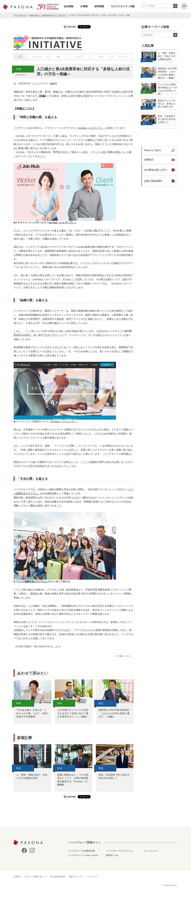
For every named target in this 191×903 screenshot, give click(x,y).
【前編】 (42, 96)
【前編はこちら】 (24, 108)
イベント (123, 56)
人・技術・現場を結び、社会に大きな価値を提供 (166, 56)
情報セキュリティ (76, 877)
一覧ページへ (123, 656)
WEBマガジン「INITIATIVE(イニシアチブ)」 (48, 15)
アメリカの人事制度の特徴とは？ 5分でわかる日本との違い (167, 89)
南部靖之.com (112, 855)
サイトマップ (93, 877)
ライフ (79, 56)
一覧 (19, 56)
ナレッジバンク (151, 851)
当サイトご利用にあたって (36, 877)
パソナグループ (20, 15)
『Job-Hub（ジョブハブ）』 (61, 222)
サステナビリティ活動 (123, 6)
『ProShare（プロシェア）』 (63, 421)
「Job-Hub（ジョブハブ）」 (90, 128)
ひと (101, 56)
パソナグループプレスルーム (119, 851)
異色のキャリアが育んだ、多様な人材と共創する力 (166, 103)
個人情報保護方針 (57, 877)
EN (184, 6)
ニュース (37, 56)
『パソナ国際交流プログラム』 (31, 581)
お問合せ (17, 877)
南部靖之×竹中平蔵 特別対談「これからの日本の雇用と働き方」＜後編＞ (167, 73)
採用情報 (99, 6)
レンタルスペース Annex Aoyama (83, 855)
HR (58, 56)
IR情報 (84, 6)
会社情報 (68, 6)
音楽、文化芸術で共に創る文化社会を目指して (166, 119)
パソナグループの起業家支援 (81, 851)
